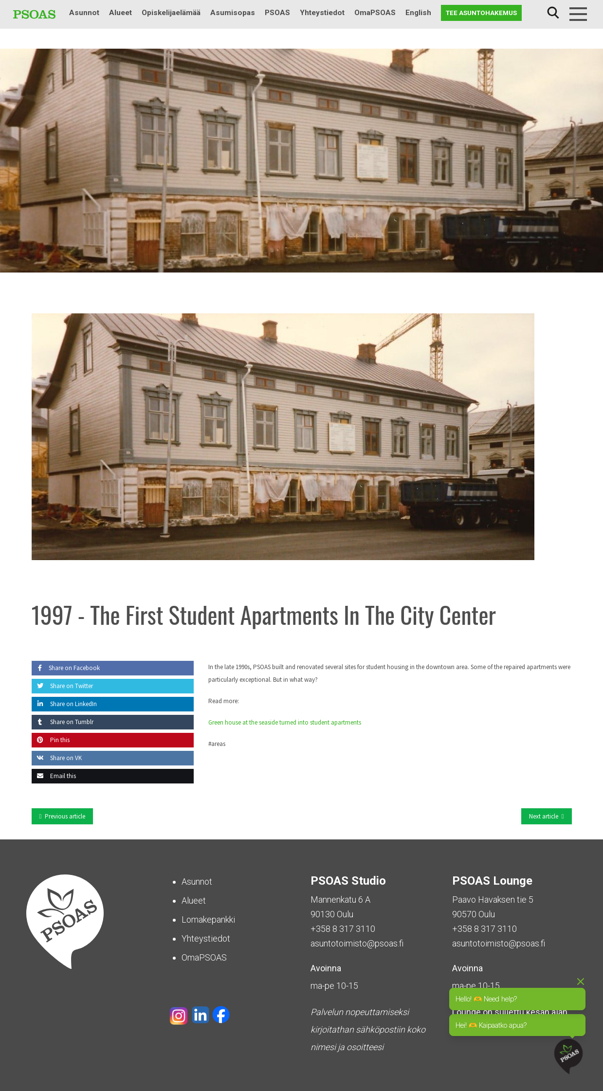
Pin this (51, 740)
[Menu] (578, 14)
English (418, 12)
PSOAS (277, 12)
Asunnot (84, 12)
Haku (553, 12)
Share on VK (57, 758)
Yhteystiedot (322, 12)
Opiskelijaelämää (171, 12)
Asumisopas (232, 12)
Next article (543, 816)
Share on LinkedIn (64, 704)
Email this (54, 776)
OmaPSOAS (375, 12)
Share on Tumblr (62, 722)
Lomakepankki (208, 919)
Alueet (120, 12)
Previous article (65, 816)
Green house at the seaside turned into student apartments (284, 722)
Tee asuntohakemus (481, 13)
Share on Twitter (62, 686)
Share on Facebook (66, 668)
